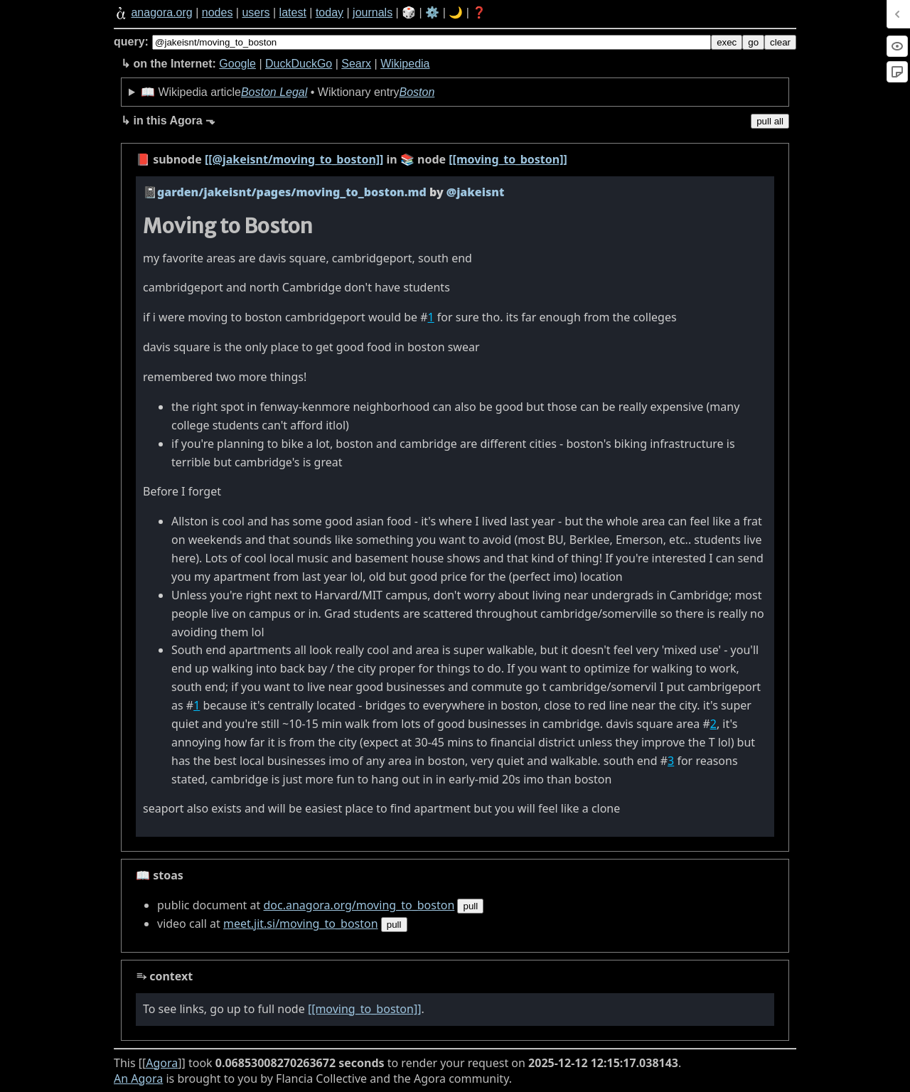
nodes (217, 12)
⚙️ (432, 12)
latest (292, 12)
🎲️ (409, 12)
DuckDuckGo (298, 64)
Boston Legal (274, 92)
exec (727, 42)
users (255, 12)
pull (470, 906)
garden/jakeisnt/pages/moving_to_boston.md (292, 192)
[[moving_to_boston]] (508, 159)
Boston (416, 92)
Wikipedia (404, 64)
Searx (356, 64)
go (753, 42)
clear (780, 42)
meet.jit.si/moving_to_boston (300, 923)
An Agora (138, 1078)
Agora (162, 1063)
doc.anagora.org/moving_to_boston (358, 905)
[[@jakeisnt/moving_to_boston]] (294, 159)
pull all (769, 121)
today (329, 12)
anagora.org (161, 12)
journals (372, 12)
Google (237, 64)
